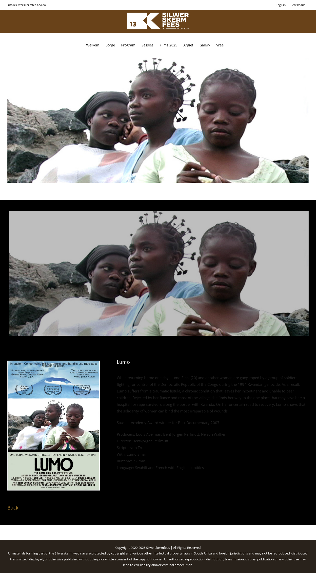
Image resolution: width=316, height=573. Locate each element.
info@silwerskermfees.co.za (26, 5)
